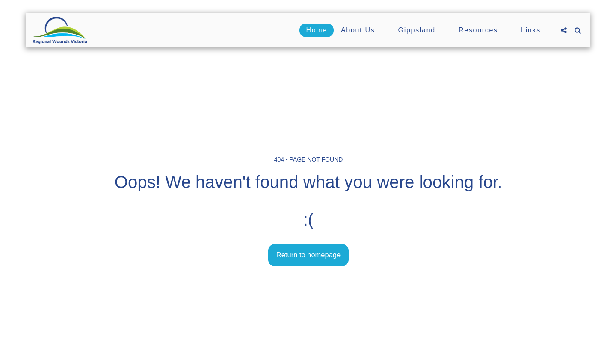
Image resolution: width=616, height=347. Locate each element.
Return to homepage (308, 255)
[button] (363, 30)
